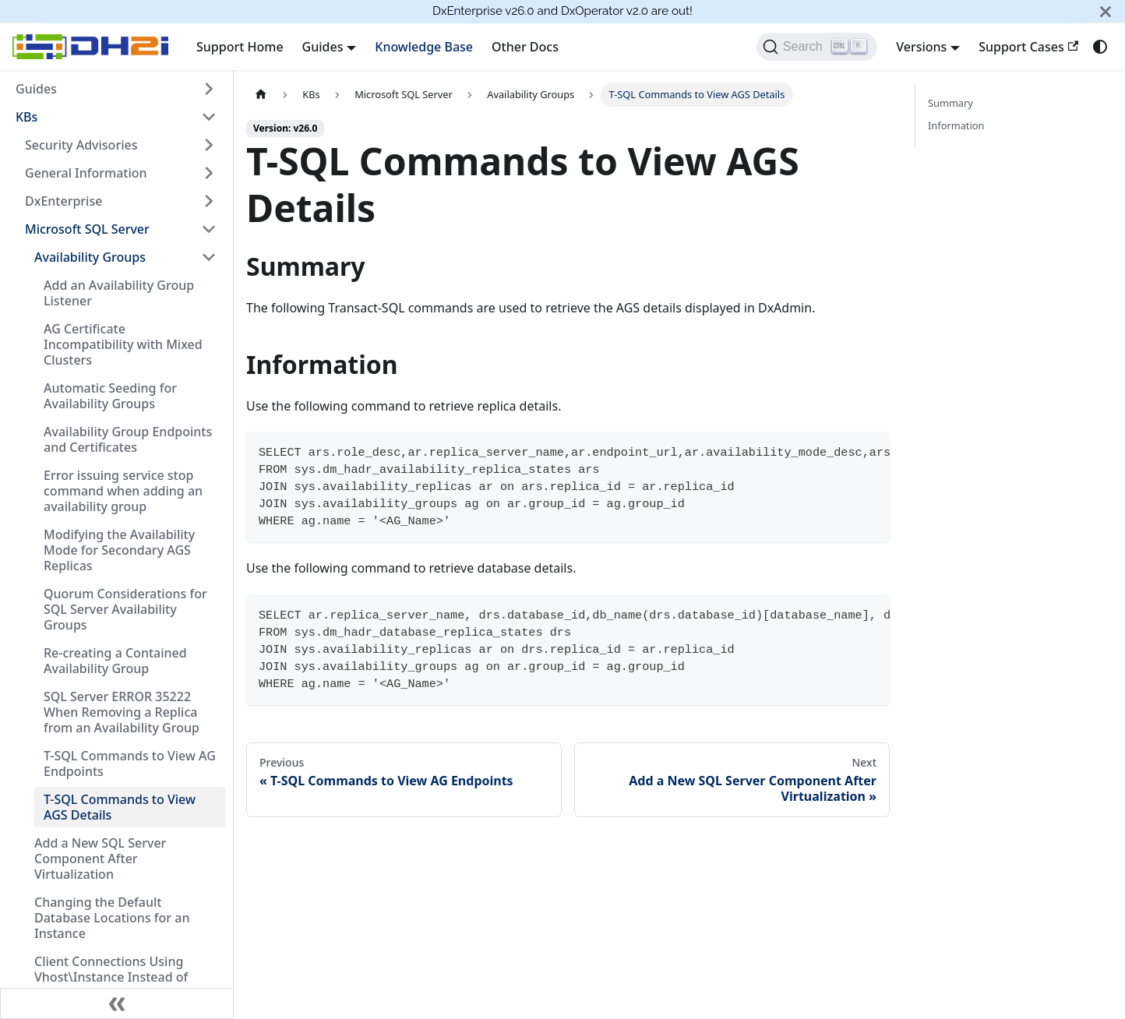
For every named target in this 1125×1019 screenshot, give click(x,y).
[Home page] (261, 95)
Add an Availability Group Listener (119, 293)
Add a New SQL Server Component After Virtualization (100, 858)
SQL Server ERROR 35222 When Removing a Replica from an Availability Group (121, 712)
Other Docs (525, 46)
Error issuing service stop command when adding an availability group (123, 491)
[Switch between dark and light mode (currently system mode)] (1100, 46)
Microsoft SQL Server (87, 229)
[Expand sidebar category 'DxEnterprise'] (209, 201)
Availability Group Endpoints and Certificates (128, 439)
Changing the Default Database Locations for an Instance (111, 918)
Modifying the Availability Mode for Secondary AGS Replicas (119, 550)
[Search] (816, 47)
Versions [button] (921, 46)
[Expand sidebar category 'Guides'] (209, 88)
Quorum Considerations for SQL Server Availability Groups (125, 609)
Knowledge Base (424, 46)
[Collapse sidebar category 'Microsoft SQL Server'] (209, 229)
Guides (36, 88)
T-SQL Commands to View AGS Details (120, 807)
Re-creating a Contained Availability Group (115, 660)
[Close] (1105, 11)
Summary (950, 103)
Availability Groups (90, 257)
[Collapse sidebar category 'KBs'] (209, 116)
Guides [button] (323, 46)
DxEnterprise (63, 201)
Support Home (240, 46)
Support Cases (1028, 46)
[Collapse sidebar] (117, 1003)
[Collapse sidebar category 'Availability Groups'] (209, 257)
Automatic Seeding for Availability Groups (110, 395)
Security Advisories (81, 144)
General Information (86, 173)
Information (956, 125)
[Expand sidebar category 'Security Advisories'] (209, 144)
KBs (26, 116)
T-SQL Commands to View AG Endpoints (130, 763)
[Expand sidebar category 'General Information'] (209, 172)
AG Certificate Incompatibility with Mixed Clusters (123, 344)
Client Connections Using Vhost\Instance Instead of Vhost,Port (111, 977)
